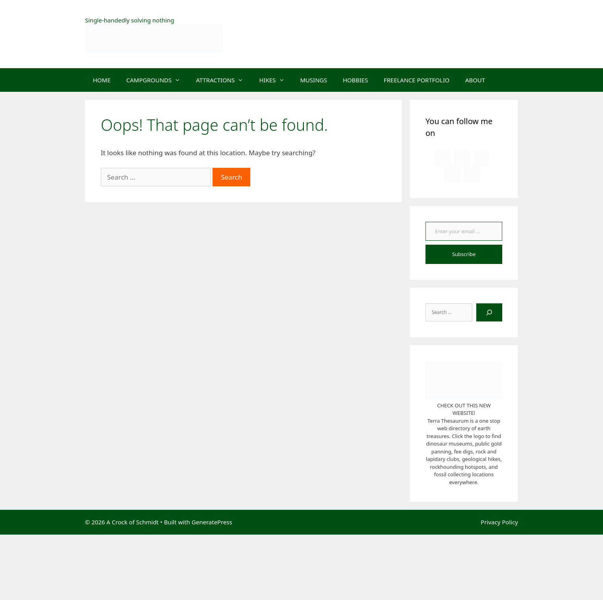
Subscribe (464, 254)
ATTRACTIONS (223, 80)
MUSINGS (313, 80)
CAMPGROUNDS (157, 80)
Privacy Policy (499, 522)
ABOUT (475, 80)
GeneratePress (212, 522)
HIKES (275, 80)
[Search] (489, 312)
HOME (102, 80)
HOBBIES (355, 80)
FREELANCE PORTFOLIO (416, 80)
